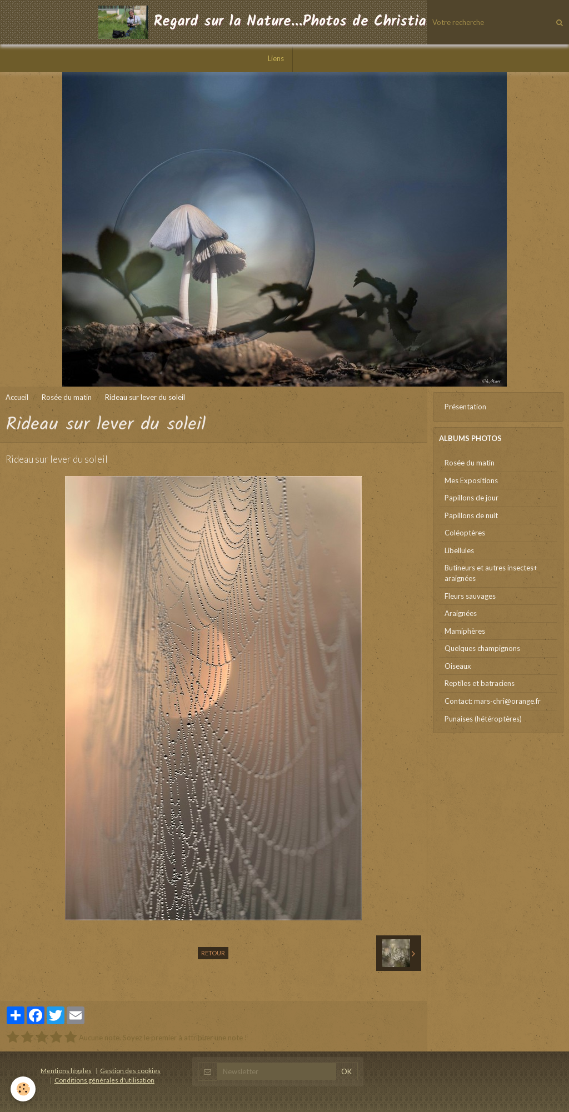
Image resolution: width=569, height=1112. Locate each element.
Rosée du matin (67, 397)
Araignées (461, 613)
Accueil (17, 397)
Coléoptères (465, 532)
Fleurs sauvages (470, 596)
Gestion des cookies (130, 1070)
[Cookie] (23, 1088)
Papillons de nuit (471, 515)
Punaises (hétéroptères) (483, 718)
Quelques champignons (482, 648)
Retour (213, 952)
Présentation (465, 406)
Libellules (459, 550)
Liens (276, 58)
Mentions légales (66, 1070)
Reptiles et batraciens (480, 683)
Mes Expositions (471, 480)
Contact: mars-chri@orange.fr (493, 701)
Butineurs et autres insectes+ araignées (491, 573)
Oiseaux (458, 666)
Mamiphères (465, 631)
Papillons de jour (471, 497)
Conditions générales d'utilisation (104, 1080)
